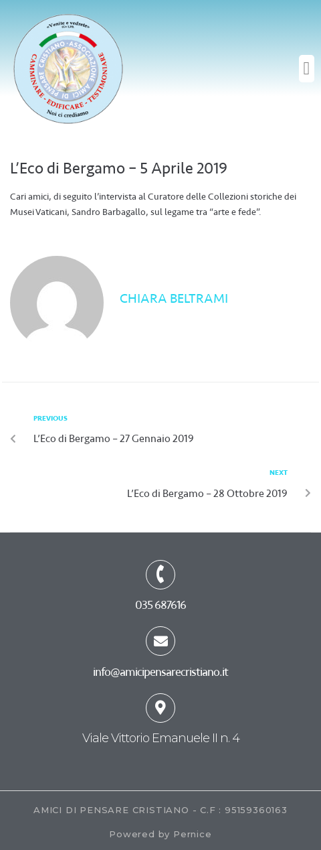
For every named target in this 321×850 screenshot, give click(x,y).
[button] (306, 68)
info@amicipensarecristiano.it (160, 671)
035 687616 (160, 604)
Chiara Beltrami (174, 298)
